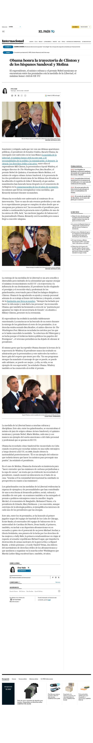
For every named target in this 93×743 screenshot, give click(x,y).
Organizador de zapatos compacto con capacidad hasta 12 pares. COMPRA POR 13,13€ (69, 697)
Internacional (13, 41)
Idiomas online (33, 679)
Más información (15, 601)
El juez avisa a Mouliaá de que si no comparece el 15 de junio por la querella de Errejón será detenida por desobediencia (81, 234)
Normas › (58, 582)
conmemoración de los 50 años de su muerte (37, 187)
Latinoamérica (47, 41)
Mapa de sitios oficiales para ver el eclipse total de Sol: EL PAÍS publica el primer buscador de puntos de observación (81, 218)
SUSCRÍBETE (75, 27)
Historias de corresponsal (73, 41)
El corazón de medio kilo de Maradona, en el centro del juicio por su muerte (81, 198)
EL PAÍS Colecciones (47, 679)
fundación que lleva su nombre (21, 301)
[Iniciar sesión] (85, 27)
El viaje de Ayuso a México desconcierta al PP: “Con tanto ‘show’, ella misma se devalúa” (80, 241)
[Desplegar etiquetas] (59, 591)
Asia (59, 41)
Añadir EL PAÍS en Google (53, 95)
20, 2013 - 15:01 (23, 90)
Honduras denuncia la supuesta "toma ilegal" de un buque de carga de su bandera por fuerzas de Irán (47, 46)
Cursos (14, 679)
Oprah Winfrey (38, 591)
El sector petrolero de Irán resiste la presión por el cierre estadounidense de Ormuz (80, 190)
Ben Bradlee (30, 591)
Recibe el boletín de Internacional (21, 577)
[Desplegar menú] (3, 31)
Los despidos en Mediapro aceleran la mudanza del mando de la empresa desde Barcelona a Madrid (81, 172)
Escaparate (5, 679)
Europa (31, 41)
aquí (49, 600)
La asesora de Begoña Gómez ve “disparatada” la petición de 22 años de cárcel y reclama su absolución (81, 226)
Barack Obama (14, 591)
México (40, 41)
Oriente (55, 41)
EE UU (36, 41)
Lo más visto (75, 212)
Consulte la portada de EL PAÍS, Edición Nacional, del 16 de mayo (31, 52)
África (63, 41)
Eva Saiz (14, 89)
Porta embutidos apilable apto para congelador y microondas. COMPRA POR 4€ (85, 697)
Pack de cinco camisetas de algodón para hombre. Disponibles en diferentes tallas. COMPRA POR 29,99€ (30, 702)
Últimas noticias (86, 41)
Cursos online (23, 679)
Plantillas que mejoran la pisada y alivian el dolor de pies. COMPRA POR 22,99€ (54, 696)
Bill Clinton (22, 591)
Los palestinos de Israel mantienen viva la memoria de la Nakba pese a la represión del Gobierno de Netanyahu (81, 181)
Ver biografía (24, 570)
